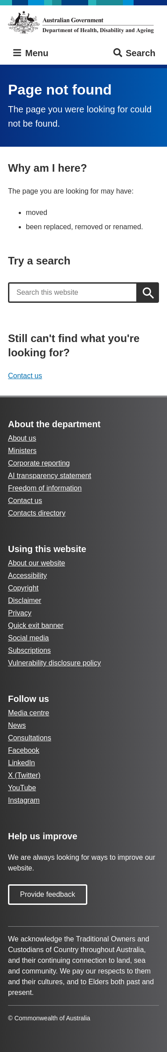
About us (22, 438)
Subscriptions (29, 650)
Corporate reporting (39, 463)
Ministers (22, 450)
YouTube (22, 788)
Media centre (28, 713)
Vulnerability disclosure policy (54, 663)
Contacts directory (36, 513)
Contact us (25, 376)
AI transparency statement (49, 475)
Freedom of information (44, 488)
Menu (30, 53)
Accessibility (27, 575)
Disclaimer (24, 600)
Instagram (24, 800)
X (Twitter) (24, 775)
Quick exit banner (36, 625)
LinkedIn (21, 763)
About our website (36, 563)
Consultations (29, 738)
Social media (28, 638)
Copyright (23, 588)
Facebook (23, 750)
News (17, 725)
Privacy (19, 613)
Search (133, 53)
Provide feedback (47, 894)
